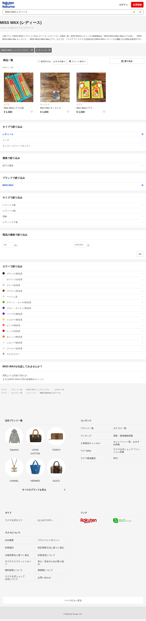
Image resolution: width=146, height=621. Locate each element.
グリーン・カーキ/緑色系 (73, 302)
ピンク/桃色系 (73, 325)
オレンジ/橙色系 (73, 336)
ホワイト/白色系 (73, 279)
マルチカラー (73, 354)
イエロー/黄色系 (73, 319)
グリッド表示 (77, 61)
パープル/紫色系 (73, 314)
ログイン (123, 4)
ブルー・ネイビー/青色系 (73, 308)
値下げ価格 (73, 165)
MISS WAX (73, 185)
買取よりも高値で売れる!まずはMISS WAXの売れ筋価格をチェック (73, 377)
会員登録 (137, 4)
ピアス (7, 104)
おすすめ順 (59, 61)
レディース (43, 50)
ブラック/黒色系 (73, 273)
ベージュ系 (73, 296)
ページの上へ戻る (73, 600)
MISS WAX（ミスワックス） (17, 50)
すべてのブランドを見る (34, 489)
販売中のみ (44, 61)
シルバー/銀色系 (73, 342)
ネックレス (45, 104)
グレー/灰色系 (73, 285)
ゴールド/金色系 (73, 348)
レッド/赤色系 (73, 331)
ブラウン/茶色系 (73, 291)
